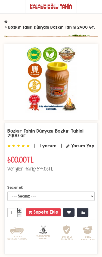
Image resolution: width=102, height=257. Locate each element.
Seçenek (15, 187)
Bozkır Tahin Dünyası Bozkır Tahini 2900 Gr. (51, 27)
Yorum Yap (80, 145)
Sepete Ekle (43, 212)
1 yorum (48, 145)
